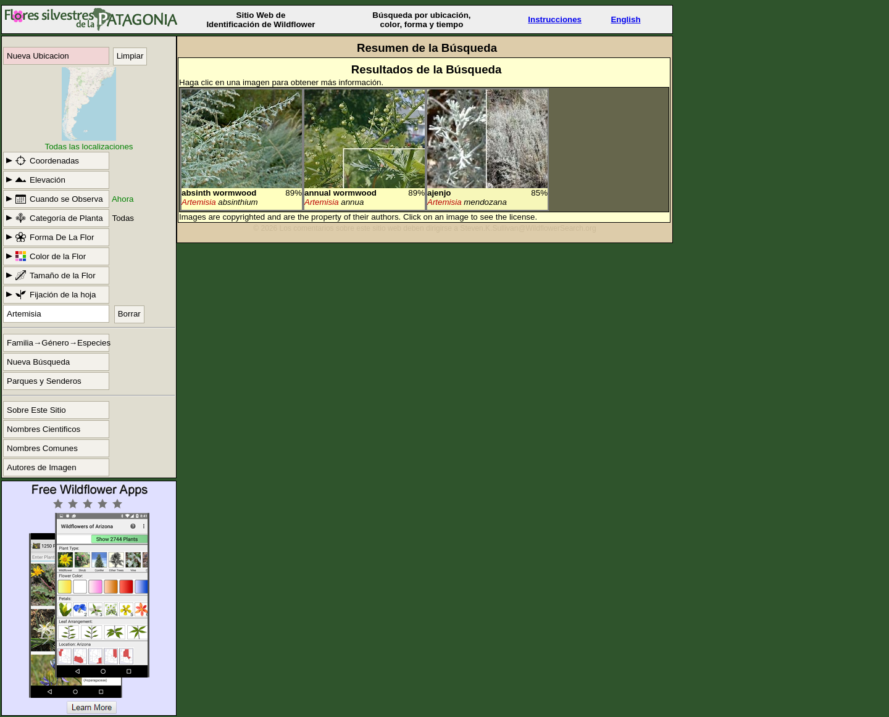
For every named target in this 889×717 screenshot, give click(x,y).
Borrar (129, 313)
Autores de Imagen (42, 467)
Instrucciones (555, 19)
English (625, 19)
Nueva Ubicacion (38, 55)
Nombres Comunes (42, 448)
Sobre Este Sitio (36, 410)
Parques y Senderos (44, 381)
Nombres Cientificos (43, 429)
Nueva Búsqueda (38, 362)
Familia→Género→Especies (58, 342)
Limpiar (130, 55)
